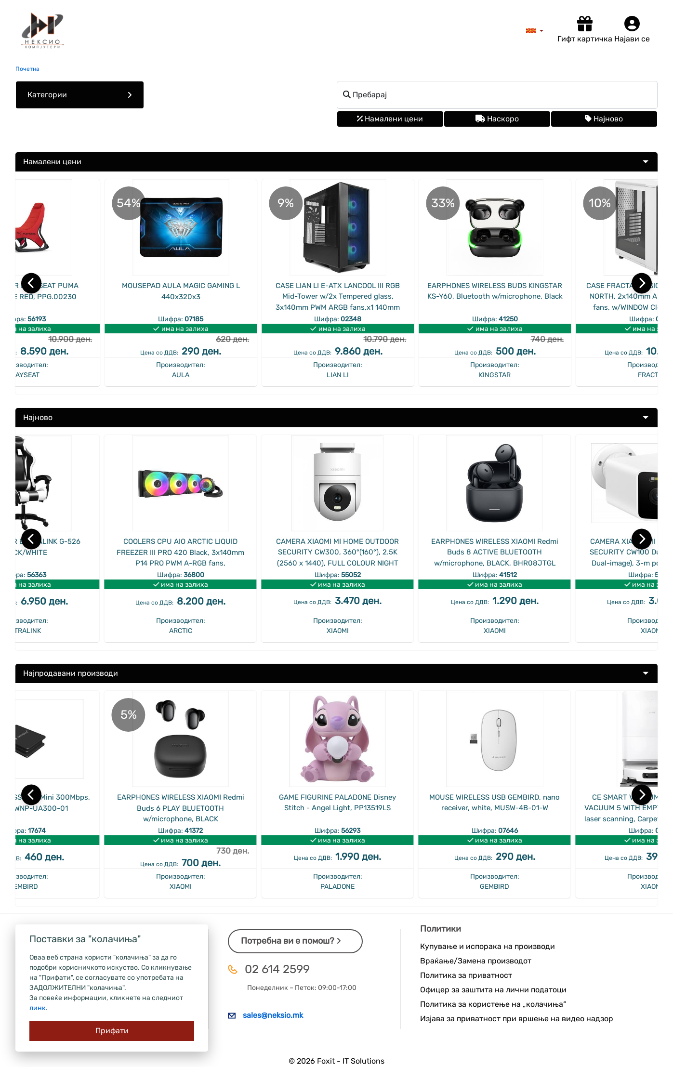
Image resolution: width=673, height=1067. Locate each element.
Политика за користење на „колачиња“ (493, 1004)
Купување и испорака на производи (487, 946)
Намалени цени (390, 118)
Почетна (27, 69)
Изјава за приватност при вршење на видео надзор (516, 1018)
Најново (604, 118)
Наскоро (497, 118)
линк (37, 1008)
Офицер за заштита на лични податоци (493, 989)
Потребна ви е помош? (291, 940)
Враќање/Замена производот (475, 960)
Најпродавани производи (70, 673)
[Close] (111, 1031)
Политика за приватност (466, 975)
